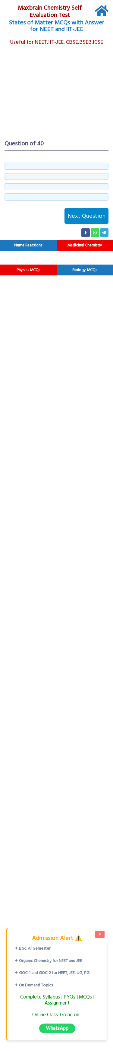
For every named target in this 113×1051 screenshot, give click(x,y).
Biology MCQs (84, 270)
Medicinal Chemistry (84, 245)
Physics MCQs (28, 270)
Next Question (86, 216)
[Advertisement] (56, 93)
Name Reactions (28, 245)
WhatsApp (57, 1028)
